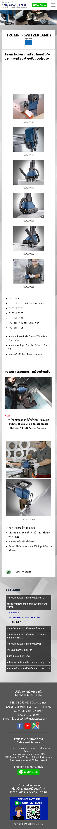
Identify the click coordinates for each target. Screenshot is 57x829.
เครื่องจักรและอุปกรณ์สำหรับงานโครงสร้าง (28, 629)
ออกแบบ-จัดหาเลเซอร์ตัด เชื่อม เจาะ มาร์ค (28, 668)
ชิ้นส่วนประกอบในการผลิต (28, 656)
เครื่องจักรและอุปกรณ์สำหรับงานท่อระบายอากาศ (28, 605)
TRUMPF (16, 622)
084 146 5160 (43, 706)
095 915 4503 (23, 706)
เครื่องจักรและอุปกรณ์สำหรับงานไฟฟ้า (28, 644)
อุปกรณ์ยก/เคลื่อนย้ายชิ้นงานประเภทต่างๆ (28, 662)
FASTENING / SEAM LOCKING (26, 617)
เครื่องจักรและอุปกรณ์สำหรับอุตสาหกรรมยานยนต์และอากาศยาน (28, 636)
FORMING (15, 612)
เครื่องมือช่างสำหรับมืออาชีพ (28, 650)
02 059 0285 (23, 702)
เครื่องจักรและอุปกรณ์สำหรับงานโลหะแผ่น (28, 598)
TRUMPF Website (21, 571)
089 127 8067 (34, 710)
